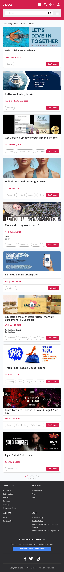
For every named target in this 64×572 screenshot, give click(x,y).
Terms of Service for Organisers (45, 530)
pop (20, 381)
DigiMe (33, 568)
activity (41, 195)
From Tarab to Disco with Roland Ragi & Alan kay (31, 411)
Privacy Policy (37, 517)
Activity (10, 108)
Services (6, 501)
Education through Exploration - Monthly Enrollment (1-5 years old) (29, 318)
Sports (9, 64)
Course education (25, 151)
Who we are (37, 490)
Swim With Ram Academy (20, 50)
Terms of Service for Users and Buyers (45, 525)
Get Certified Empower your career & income (31, 137)
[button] (51, 4)
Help (5, 517)
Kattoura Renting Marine (20, 94)
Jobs (34, 497)
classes (30, 195)
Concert (10, 425)
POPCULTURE (43, 381)
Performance (12, 469)
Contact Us (7, 521)
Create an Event (9, 508)
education (41, 151)
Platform (7, 490)
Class (34, 338)
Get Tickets (52, 64)
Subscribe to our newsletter (32, 549)
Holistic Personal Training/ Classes (25, 181)
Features (6, 497)
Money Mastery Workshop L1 (22, 225)
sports (20, 195)
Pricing (6, 504)
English (29, 381)
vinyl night (22, 425)
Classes (10, 151)
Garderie (23, 338)
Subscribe (53, 288)
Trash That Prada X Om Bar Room (25, 367)
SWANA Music (36, 425)
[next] (37, 477)
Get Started (8, 494)
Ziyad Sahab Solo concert (20, 455)
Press (34, 494)
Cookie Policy (37, 521)
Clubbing (10, 381)
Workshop (11, 244)
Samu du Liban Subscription (21, 274)
